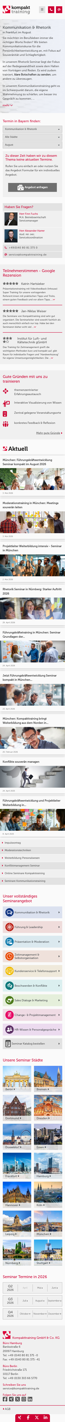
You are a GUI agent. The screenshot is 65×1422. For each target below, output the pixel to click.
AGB (6, 1409)
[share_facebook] (28, 1418)
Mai (40, 1287)
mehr (8, 105)
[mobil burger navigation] (42, 9)
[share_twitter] (37, 1418)
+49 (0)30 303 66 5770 (22, 1378)
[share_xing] (19, 1418)
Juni (55, 1287)
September (54, 1300)
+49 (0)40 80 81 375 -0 (23, 1355)
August (39, 1300)
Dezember (54, 1313)
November (39, 1313)
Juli (25, 1300)
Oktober (25, 1313)
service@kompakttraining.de (21, 1388)
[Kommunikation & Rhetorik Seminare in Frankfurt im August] (51, 9)
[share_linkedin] (45, 1418)
